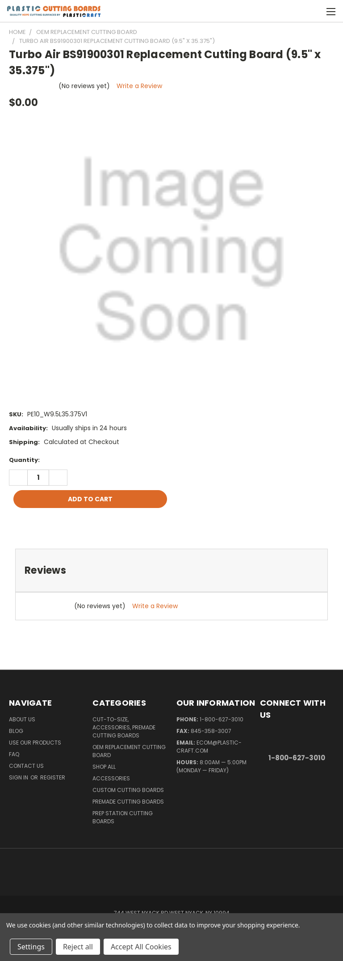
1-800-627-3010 (221, 719)
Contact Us (26, 766)
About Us (22, 719)
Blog (16, 731)
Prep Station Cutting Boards (122, 817)
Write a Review (139, 85)
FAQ (14, 754)
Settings (31, 947)
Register (52, 777)
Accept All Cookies (141, 947)
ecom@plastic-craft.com (209, 746)
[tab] (171, 570)
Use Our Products (35, 742)
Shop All (104, 766)
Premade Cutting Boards (128, 801)
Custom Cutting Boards (128, 790)
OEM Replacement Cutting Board (129, 751)
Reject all (78, 947)
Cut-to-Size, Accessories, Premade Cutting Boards (123, 727)
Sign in (19, 777)
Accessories (111, 778)
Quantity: (24, 460)
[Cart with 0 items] (314, 11)
